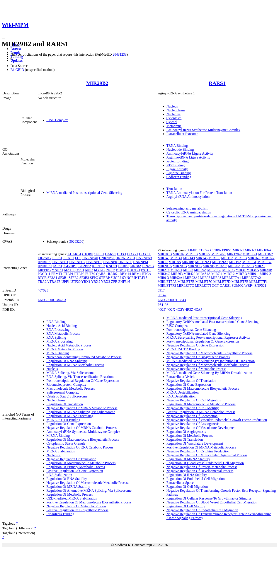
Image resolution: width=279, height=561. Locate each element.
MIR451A (203, 274)
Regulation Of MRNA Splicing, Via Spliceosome (80, 412)
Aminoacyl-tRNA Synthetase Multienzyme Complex (203, 130)
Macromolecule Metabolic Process (70, 388)
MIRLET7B (185, 281)
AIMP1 (192, 250)
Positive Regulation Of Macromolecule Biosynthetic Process (88, 502)
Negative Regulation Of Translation (71, 459)
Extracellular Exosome (182, 134)
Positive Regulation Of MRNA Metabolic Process (201, 447)
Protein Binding (177, 161)
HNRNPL (125, 262)
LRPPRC (44, 270)
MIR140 (163, 258)
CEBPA (215, 250)
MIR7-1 (217, 274)
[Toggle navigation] (3, 38)
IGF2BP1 (70, 266)
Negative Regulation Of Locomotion (192, 416)
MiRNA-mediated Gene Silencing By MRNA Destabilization (209, 373)
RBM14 (125, 274)
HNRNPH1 (60, 262)
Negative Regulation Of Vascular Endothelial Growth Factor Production (216, 420)
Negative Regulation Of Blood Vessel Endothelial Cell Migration (211, 502)
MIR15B (240, 258)
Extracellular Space (180, 482)
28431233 (120, 54)
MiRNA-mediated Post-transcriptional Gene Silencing (84, 192)
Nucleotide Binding (180, 149)
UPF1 (65, 281)
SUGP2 (116, 278)
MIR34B (266, 270)
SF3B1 (63, 278)
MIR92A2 (192, 278)
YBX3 (105, 281)
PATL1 (146, 270)
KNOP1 (111, 266)
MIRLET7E (239, 281)
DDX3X (145, 254)
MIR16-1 (254, 258)
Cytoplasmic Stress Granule (65, 443)
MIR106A (264, 250)
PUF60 (90, 274)
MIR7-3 (241, 274)
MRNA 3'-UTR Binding (63, 420)
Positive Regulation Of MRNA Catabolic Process (200, 412)
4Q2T (162, 309)
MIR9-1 (253, 274)
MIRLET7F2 (167, 285)
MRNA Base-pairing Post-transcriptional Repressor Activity (208, 337)
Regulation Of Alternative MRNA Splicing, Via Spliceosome (88, 490)
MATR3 (69, 270)
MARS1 (57, 270)
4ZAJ (198, 309)
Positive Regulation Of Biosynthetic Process (77, 510)
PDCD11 (44, 274)
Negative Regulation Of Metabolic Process (76, 506)
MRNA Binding (57, 353)
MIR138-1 (250, 254)
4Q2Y (180, 309)
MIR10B (191, 254)
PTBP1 (68, 274)
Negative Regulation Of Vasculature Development (201, 428)
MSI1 (80, 270)
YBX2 (95, 281)
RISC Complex (57, 120)
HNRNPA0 (90, 258)
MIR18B (188, 262)
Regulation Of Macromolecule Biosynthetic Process (82, 439)
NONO (121, 270)
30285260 (76, 241)
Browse (15, 49)
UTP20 (75, 281)
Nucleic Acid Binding (61, 325)
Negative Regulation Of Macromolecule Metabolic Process (87, 482)
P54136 (163, 305)
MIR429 (189, 274)
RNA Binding (56, 322)
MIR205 (208, 266)
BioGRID (17, 70)
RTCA (146, 274)
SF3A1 (52, 278)
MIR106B (165, 254)
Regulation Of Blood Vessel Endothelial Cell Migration (205, 463)
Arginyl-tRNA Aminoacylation (187, 196)
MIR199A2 (220, 262)
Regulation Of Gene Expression (68, 424)
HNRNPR (45, 266)
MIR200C (195, 266)
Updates (16, 60)
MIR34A (253, 270)
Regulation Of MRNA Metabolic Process (75, 365)
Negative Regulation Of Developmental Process (199, 471)
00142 (162, 295)
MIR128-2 (234, 254)
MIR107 (178, 254)
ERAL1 (68, 258)
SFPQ (94, 278)
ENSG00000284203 (52, 300)
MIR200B (180, 266)
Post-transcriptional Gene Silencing (191, 329)
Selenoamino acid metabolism (187, 208)
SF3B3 (84, 278)
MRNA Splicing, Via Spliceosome (70, 373)
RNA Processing (58, 329)
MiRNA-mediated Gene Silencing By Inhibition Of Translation (210, 361)
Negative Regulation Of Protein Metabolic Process (201, 467)
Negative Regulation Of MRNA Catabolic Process (81, 428)
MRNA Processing (59, 341)
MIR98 (216, 278)
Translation (174, 189)
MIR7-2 (229, 274)
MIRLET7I (203, 285)
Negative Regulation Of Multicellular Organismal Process (206, 455)
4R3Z (189, 309)
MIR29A (200, 270)
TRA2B (55, 281)
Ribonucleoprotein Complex (66, 384)
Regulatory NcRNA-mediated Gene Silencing (198, 333)
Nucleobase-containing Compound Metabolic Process (83, 357)
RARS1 (217, 83)
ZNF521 (260, 285)
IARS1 (57, 266)
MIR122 (204, 254)
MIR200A (165, 266)
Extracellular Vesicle (180, 377)
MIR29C (228, 270)
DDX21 (132, 254)
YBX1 (85, 281)
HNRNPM (140, 262)
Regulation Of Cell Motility (185, 506)
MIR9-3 (163, 278)
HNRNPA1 (107, 258)
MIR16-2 (268, 258)
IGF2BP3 (98, 266)
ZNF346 (124, 281)
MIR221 (176, 270)
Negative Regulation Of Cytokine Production (198, 451)
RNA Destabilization (181, 396)
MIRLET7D (222, 281)
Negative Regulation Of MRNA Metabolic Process (81, 408)
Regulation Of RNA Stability (66, 479)
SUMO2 (237, 285)
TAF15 (142, 278)
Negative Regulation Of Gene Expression (195, 345)
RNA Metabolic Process (63, 333)
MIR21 (260, 266)
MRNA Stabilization (60, 451)
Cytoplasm (173, 118)
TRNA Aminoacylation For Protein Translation (199, 192)
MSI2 (89, 270)
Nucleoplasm (175, 110)
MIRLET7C (204, 281)
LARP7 (123, 266)
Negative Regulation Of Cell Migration (193, 400)
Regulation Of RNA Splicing (66, 361)
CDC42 (204, 250)
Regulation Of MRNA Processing (70, 416)
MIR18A (174, 262)
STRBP (104, 278)
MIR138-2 (265, 254)
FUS (78, 258)
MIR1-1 (238, 250)
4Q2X (171, 309)
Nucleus (172, 106)
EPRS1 (57, 258)
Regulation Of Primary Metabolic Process (75, 467)
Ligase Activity (177, 169)
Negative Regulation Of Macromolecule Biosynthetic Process (209, 353)
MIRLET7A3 (167, 281)
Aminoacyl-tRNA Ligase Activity (189, 153)
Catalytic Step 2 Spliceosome (66, 396)
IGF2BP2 (84, 266)
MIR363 (177, 274)
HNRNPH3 (94, 262)
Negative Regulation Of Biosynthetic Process (198, 357)
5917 (161, 290)
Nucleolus (173, 114)
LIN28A (135, 266)
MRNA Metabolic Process (64, 349)
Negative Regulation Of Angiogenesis (192, 424)
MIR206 (221, 266)
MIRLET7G (185, 285)
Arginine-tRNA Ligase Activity (188, 157)
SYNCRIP (129, 278)
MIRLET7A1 (231, 278)
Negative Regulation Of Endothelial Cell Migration (202, 510)
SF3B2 (73, 278)
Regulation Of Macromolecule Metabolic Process (81, 463)
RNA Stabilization (59, 475)
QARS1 (101, 274)
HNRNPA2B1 (125, 258)
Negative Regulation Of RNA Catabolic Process (80, 447)
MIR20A (234, 266)
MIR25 (188, 270)
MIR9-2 (265, 274)
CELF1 (99, 254)
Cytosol (171, 122)
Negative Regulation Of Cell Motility (192, 408)
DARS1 (110, 254)
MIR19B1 (249, 262)
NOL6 (110, 270)
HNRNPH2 (77, 262)
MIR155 (214, 258)
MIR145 (202, 258)
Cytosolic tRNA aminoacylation (188, 212)
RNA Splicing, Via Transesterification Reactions (80, 377)
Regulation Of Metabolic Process (69, 494)
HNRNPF (44, 262)
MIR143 (189, 258)
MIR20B (247, 266)
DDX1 (121, 254)
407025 (43, 290)
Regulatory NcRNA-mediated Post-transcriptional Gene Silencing (212, 322)
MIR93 (205, 278)
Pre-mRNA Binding (60, 514)
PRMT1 (57, 274)
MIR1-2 (250, 250)
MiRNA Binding (58, 435)
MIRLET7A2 (251, 278)
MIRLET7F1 (258, 281)
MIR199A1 (203, 262)
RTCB (42, 278)
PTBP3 (79, 274)
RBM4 (136, 274)
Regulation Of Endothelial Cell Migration (195, 479)
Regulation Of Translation (64, 404)
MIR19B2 (264, 262)
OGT (215, 285)
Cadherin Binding (178, 177)
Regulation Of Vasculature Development (194, 443)
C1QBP (87, 254)
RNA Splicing (56, 337)
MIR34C (164, 274)
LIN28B (148, 266)
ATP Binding (175, 165)
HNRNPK (110, 262)
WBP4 (249, 285)
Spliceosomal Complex (62, 392)
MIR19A (235, 262)
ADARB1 (74, 254)
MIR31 (241, 270)
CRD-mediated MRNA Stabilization (71, 498)
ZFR (114, 281)
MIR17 (163, 262)
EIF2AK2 (44, 258)
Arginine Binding (178, 173)
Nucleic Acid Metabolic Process (68, 345)
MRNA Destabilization (182, 392)
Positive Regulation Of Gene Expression (74, 471)
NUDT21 (133, 270)
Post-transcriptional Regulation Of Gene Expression (82, 380)
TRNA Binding (177, 145)
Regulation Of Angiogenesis (186, 431)
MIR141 (176, 258)
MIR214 (163, 270)
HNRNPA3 (144, 258)
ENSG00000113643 (172, 300)
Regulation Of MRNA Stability (68, 486)
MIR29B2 (97, 83)
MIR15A (227, 258)
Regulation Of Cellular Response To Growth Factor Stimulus (209, 498)
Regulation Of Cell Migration (187, 486)
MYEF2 (99, 270)
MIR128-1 (218, 254)
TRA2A (43, 281)
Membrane (173, 126)
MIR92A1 (177, 278)
